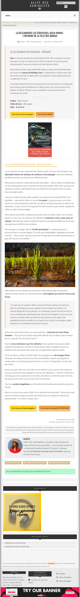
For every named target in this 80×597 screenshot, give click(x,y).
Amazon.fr (51, 563)
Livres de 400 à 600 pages (35, 463)
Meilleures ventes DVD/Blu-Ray (17, 547)
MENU (8, 16)
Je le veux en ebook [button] (44, 114)
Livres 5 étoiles (14, 463)
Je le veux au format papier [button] (22, 114)
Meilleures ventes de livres (15, 543)
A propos (62, 574)
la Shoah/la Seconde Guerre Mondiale (47, 451)
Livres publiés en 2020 (60, 463)
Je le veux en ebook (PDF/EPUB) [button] (54, 408)
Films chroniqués (65, 581)
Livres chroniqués (65, 577)
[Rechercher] (65, 6)
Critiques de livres (35, 42)
